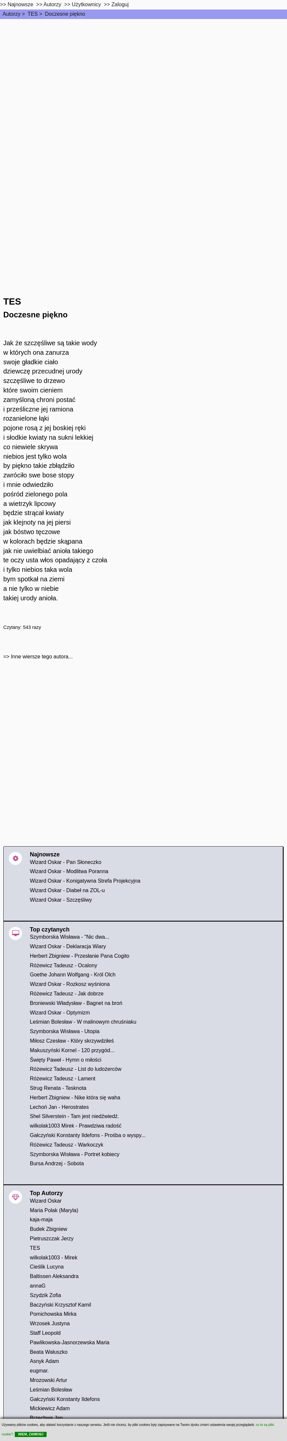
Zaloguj (120, 4)
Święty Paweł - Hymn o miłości (65, 1060)
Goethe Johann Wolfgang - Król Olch (72, 974)
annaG (38, 1286)
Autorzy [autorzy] (52, 4)
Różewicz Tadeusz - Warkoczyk (66, 1145)
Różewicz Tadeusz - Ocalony (63, 965)
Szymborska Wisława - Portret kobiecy (74, 1154)
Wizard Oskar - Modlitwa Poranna (69, 871)
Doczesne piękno (65, 14)
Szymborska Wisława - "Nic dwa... (69, 937)
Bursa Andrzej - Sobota (57, 1163)
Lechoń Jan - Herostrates (59, 1107)
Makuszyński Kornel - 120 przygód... (72, 1050)
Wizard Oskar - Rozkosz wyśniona (70, 984)
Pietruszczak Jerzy (51, 1238)
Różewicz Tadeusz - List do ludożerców (75, 1069)
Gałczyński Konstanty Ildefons (65, 1399)
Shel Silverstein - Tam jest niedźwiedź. (74, 1116)
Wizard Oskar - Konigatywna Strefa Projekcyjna (85, 881)
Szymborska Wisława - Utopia (65, 1031)
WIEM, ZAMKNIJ (30, 1434)
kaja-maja (41, 1219)
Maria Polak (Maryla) (54, 1210)
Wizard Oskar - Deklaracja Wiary (68, 946)
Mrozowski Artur (48, 1380)
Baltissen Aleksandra (54, 1276)
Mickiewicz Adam (50, 1408)
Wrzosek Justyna (50, 1323)
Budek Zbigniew (48, 1229)
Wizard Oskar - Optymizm (60, 1012)
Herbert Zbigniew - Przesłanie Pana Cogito (79, 956)
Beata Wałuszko (49, 1352)
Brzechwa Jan (46, 1418)
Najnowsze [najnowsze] (20, 4)
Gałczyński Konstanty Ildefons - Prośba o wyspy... (88, 1135)
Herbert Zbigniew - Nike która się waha (75, 1097)
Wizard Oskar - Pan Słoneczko (65, 862)
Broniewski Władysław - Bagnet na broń (76, 1003)
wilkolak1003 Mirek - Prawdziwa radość (75, 1126)
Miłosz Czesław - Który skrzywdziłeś (72, 1041)
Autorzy (11, 14)
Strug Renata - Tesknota (58, 1088)
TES (33, 14)
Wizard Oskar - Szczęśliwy (61, 900)
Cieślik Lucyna (47, 1267)
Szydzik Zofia (45, 1295)
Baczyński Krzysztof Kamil (60, 1305)
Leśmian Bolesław (51, 1389)
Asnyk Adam (44, 1361)
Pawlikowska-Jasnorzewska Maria (70, 1342)
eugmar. (39, 1370)
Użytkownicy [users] (86, 4)
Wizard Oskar (46, 1201)
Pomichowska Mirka (53, 1314)
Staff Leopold (45, 1333)
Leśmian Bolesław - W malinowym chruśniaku (83, 1022)
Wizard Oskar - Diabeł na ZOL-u (67, 890)
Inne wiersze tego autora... (42, 656)
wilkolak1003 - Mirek (53, 1257)
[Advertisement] (143, 68)
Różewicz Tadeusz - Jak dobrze (67, 993)
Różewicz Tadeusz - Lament (62, 1078)
